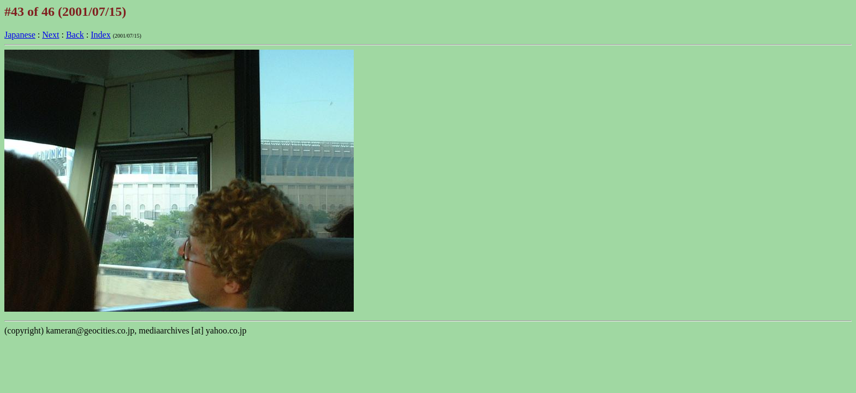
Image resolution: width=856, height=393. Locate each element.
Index (100, 34)
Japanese (19, 34)
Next (50, 34)
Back (75, 34)
